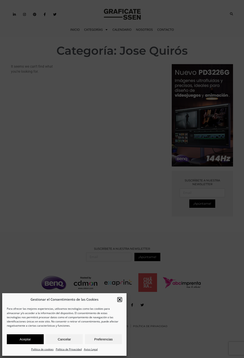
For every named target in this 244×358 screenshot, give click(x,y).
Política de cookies (42, 349)
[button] (119, 299)
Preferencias (103, 339)
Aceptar (25, 339)
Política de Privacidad (69, 349)
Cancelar (64, 339)
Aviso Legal (91, 349)
